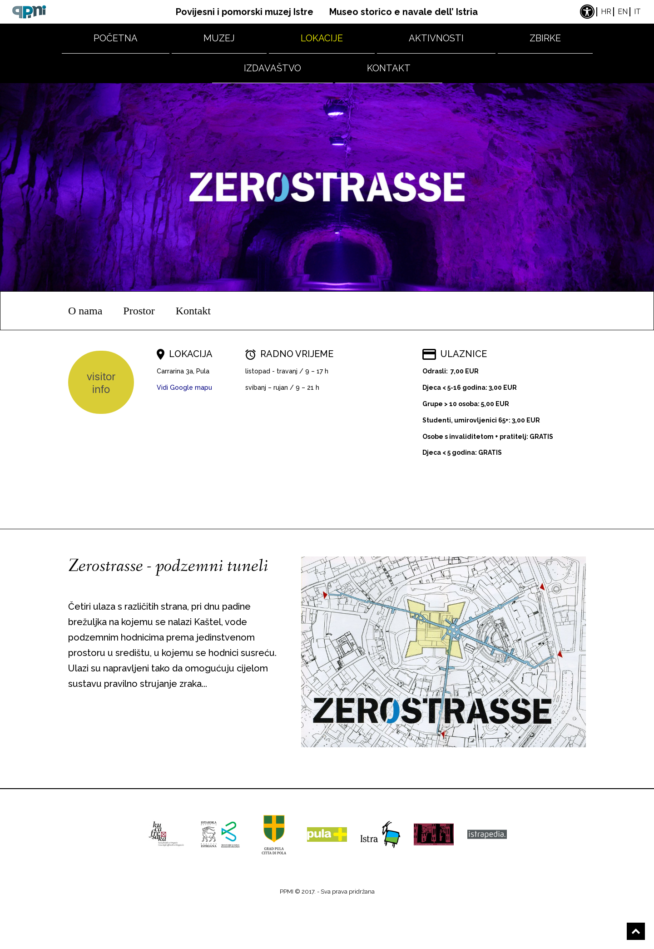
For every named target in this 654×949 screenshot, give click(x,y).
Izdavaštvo (272, 68)
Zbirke (545, 38)
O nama (85, 311)
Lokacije (322, 38)
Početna (116, 38)
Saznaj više (110, 721)
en (623, 11)
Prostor (138, 311)
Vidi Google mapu (184, 387)
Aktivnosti (436, 38)
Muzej (219, 38)
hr (606, 11)
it (637, 11)
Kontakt (389, 68)
